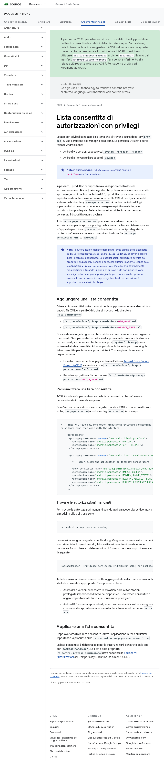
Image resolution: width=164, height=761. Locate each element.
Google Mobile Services (138, 743)
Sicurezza (65, 21)
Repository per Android (62, 721)
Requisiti (54, 726)
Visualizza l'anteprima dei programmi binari (63, 739)
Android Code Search (68, 4)
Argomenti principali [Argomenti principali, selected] (93, 21)
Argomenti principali (92, 105)
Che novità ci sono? (15, 21)
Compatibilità (123, 21)
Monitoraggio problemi (138, 753)
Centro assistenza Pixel (138, 726)
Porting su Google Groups (101, 753)
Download (55, 732)
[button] (20, 28)
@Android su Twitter (98, 721)
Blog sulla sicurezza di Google (104, 737)
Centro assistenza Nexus (139, 732)
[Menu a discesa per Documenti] (46, 4)
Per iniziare (43, 21)
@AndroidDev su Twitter (101, 726)
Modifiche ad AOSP (73, 67)
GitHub (53, 756)
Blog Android (95, 732)
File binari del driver (60, 751)
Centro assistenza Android (140, 721)
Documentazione (17, 13)
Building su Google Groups (102, 748)
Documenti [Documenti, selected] (35, 4)
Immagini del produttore (63, 745)
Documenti (72, 105)
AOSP (59, 105)
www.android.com (136, 737)
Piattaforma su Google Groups (104, 743)
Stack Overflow (134, 748)
